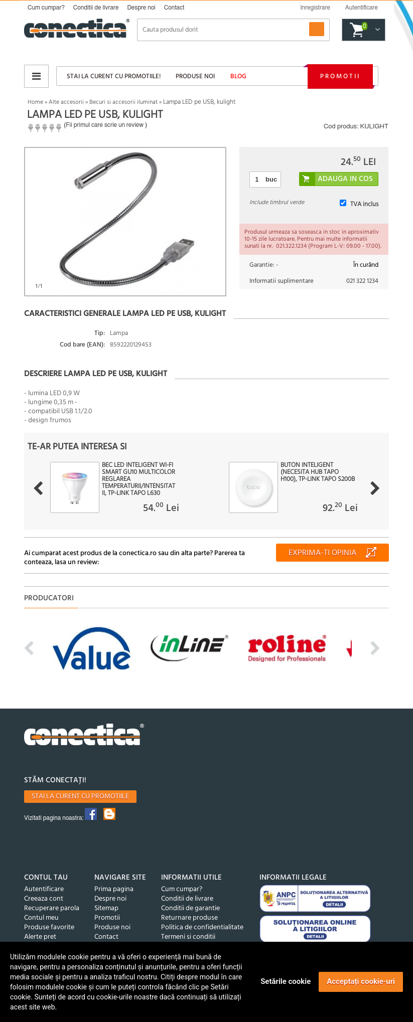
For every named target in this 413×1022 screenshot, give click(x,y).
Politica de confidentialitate (202, 927)
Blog (238, 76)
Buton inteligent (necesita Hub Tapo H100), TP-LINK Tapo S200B (318, 472)
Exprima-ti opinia (322, 553)
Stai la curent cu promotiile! (114, 76)
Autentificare (44, 889)
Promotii (340, 76)
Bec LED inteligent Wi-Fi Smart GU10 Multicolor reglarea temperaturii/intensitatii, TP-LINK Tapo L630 (138, 479)
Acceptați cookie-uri (361, 981)
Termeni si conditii (188, 937)
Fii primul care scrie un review (105, 125)
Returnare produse (189, 918)
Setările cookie (285, 981)
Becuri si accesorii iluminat (123, 102)
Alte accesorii (66, 102)
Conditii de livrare (96, 8)
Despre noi (141, 8)
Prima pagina (113, 889)
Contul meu (41, 918)
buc (271, 179)
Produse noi (195, 76)
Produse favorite (49, 927)
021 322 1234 (362, 281)
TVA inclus (364, 204)
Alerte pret (40, 937)
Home (35, 102)
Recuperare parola (51, 908)
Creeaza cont (43, 899)
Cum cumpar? (46, 8)
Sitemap (106, 908)
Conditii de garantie (190, 908)
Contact (174, 8)
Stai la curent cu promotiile (80, 796)
